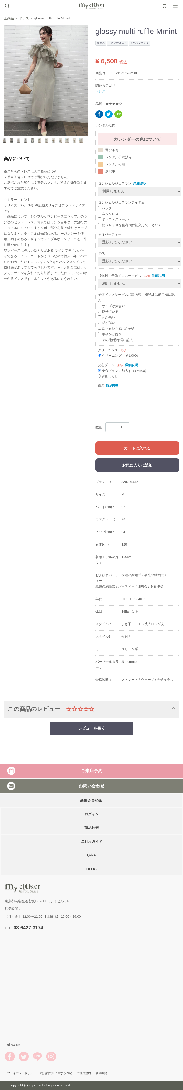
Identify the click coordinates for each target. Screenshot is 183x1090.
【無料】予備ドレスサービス (119, 276)
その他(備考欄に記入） (117, 340)
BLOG (91, 868)
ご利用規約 (84, 1073)
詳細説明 (139, 183)
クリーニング (108, 350)
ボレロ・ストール (113, 219)
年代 (101, 253)
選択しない (108, 376)
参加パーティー (109, 234)
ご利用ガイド (91, 841)
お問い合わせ (91, 785)
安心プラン (106, 365)
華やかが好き (110, 334)
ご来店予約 (91, 770)
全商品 (9, 18)
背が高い (106, 317)
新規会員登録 (91, 800)
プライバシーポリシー (21, 1073)
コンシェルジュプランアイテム (121, 202)
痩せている (108, 311)
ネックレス (108, 214)
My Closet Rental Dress (92, 6)
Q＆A (91, 855)
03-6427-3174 (28, 927)
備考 (101, 386)
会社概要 (101, 1073)
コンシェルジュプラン (114, 183)
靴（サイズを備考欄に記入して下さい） (130, 225)
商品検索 (91, 828)
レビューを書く (91, 728)
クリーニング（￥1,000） (119, 355)
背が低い (106, 323)
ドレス (24, 18)
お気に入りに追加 (137, 465)
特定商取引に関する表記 (56, 1073)
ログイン (91, 814)
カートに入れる (137, 448)
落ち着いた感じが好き (116, 328)
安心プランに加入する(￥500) (122, 371)
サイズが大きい (111, 306)
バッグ (105, 208)
